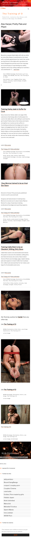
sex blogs (25, 329)
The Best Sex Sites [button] (5, 474)
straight (24, 80)
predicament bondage (9, 157)
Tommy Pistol (7, 82)
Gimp (20, 79)
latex (24, 79)
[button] (16, 97)
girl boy (25, 74)
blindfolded (14, 439)
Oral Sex (17, 75)
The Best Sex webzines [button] (6, 523)
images (5, 75)
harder (20, 317)
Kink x (19, 329)
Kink (16, 329)
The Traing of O (5, 149)
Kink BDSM (11, 75)
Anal (4, 74)
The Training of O (13, 153)
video (6, 77)
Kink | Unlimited (10, 453)
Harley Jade (10, 155)
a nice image (6, 333)
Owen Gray (22, 155)
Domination (19, 74)
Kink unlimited (15, 149)
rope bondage (17, 80)
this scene (8, 145)
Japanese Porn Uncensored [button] (7, 468)
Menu (3, 8)
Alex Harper (6, 79)
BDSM (8, 74)
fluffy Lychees (10, 2)
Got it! (15, 535)
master (5, 80)
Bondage (12, 74)
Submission (6, 330)
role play (10, 80)
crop (11, 79)
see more (16, 69)
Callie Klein (6, 283)
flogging (16, 79)
